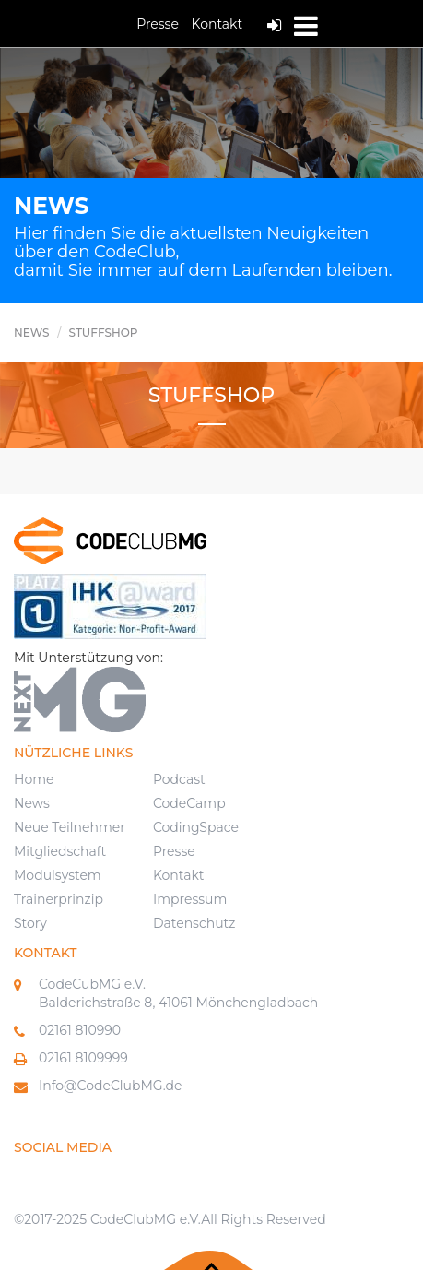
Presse (157, 24)
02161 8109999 (83, 1058)
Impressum (190, 899)
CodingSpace (196, 827)
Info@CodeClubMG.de (110, 1085)
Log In (274, 26)
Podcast (179, 779)
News (32, 803)
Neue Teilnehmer (69, 827)
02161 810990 (80, 1030)
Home (33, 779)
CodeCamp (189, 803)
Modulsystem (57, 875)
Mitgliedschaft (60, 851)
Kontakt (217, 24)
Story (30, 923)
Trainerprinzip (58, 899)
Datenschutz (194, 923)
